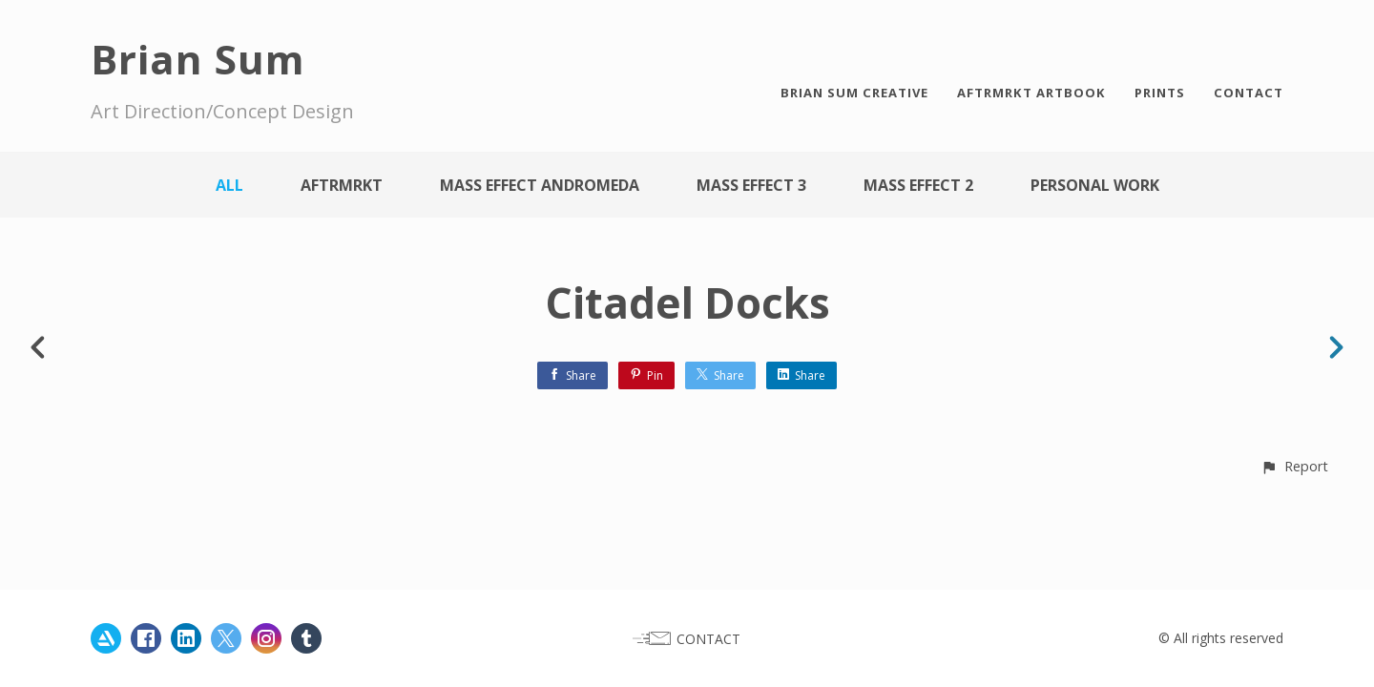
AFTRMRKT (342, 185)
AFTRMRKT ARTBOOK (1031, 92)
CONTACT (1248, 92)
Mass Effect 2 (918, 185)
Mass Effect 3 (751, 185)
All (229, 185)
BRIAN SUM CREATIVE (854, 92)
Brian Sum (198, 58)
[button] (1294, 466)
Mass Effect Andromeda (539, 185)
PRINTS (1160, 92)
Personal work (1094, 185)
